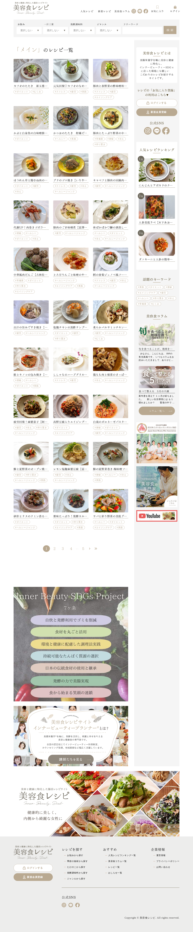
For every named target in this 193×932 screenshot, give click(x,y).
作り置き (100, 144)
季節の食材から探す (77, 861)
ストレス (61, 91)
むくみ (37, 91)
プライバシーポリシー (167, 861)
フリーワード (130, 24)
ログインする (156, 103)
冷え (121, 139)
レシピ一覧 (114, 867)
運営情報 (161, 855)
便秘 (111, 139)
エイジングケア (104, 97)
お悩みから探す (75, 855)
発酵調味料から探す (77, 873)
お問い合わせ (163, 867)
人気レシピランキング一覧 (122, 855)
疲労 (73, 91)
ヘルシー (61, 139)
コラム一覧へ (160, 410)
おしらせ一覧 (115, 873)
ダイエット (22, 91)
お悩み (21, 24)
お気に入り (157, 9)
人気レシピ (86, 11)
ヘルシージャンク (65, 191)
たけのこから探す (76, 867)
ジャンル (102, 24)
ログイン (175, 9)
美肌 (84, 91)
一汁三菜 (49, 24)
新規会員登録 (156, 112)
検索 (170, 29)
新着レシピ (104, 11)
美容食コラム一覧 (117, 861)
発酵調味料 (76, 24)
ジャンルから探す (76, 878)
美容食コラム (122, 11)
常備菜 (99, 139)
